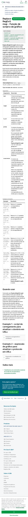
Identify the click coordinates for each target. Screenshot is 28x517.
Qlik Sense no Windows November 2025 (14, 6)
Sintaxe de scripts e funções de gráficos (14, 10)
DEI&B (5, 482)
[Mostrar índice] (3, 6)
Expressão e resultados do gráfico (13, 357)
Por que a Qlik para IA (9, 460)
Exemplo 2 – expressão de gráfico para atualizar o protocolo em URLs (13, 38)
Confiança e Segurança (10, 454)
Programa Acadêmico (9, 484)
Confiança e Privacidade (10, 456)
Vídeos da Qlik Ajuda (9, 409)
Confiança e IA (7, 458)
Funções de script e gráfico (11, 12)
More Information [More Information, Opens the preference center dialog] (14, 515)
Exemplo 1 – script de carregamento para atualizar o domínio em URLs (14, 35)
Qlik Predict (7, 443)
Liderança (6, 478)
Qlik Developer (7, 411)
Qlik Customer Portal (9, 417)
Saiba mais (6, 41)
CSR (5, 480)
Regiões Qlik (7, 469)
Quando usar (7, 33)
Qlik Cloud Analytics (9, 439)
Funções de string (9, 14)
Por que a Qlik (7, 452)
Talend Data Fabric (8, 433)
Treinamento (7, 413)
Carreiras (6, 488)
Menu (26, 2)
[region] (14, 507)
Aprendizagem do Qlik (9, 415)
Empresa (6, 476)
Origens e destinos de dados (11, 467)
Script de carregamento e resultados (13, 337)
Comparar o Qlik (8, 463)
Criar (6, 8)
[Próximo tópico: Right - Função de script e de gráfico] (20, 399)
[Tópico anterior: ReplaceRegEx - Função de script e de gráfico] (7, 399)
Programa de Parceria (9, 486)
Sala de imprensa (8, 490)
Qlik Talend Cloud (8, 431)
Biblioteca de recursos (9, 419)
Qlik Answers (7, 441)
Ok (14, 512)
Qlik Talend (6, 429)
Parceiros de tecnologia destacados (13, 465)
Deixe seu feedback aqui (11, 392)
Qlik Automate (7, 445)
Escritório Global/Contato (10, 493)
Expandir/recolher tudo (18, 18)
